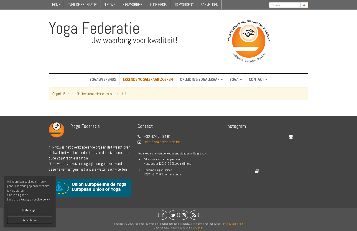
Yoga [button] (236, 79)
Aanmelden (209, 4)
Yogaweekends (103, 79)
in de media (158, 4)
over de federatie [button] (82, 4)
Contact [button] (258, 79)
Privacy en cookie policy (35, 199)
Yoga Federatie (94, 28)
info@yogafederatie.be (162, 141)
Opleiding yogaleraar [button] (201, 79)
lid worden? (184, 4)
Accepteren (30, 220)
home (56, 4)
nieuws (109, 4)
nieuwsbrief (132, 4)
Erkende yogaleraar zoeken (148, 79)
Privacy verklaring (233, 224)
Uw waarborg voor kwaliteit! (134, 40)
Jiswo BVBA (197, 227)
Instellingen (29, 210)
